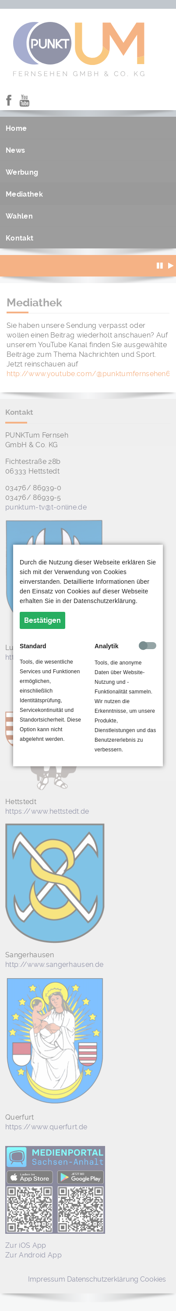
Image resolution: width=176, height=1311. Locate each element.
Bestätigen (42, 620)
